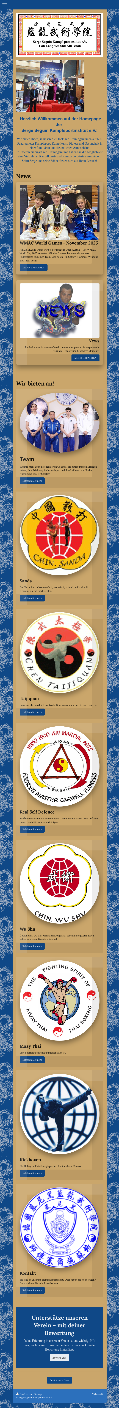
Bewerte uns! (59, 1357)
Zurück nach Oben (60, 1380)
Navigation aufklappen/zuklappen (59, 5)
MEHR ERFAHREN (34, 267)
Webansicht (97, 1394)
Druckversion (24, 1394)
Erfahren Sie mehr (32, 480)
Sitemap (38, 1394)
